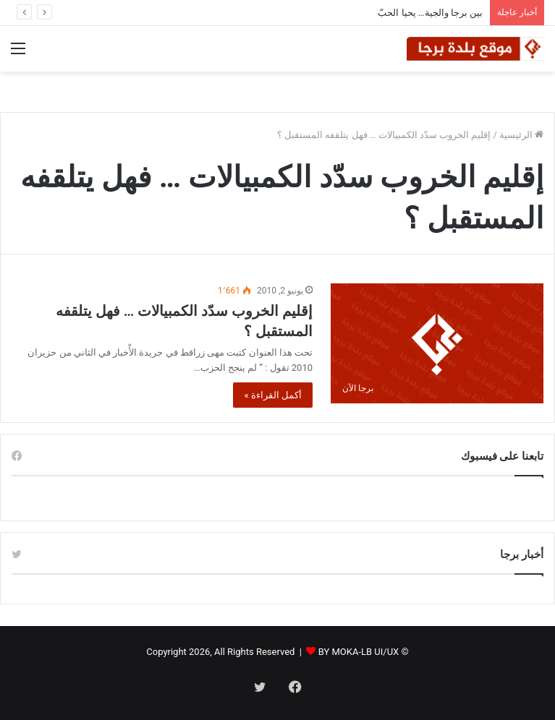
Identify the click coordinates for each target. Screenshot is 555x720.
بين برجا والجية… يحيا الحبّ (430, 12)
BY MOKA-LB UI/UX (358, 651)
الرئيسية (521, 134)
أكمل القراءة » (273, 395)
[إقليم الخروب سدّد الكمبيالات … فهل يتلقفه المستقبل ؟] (437, 343)
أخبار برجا (521, 554)
